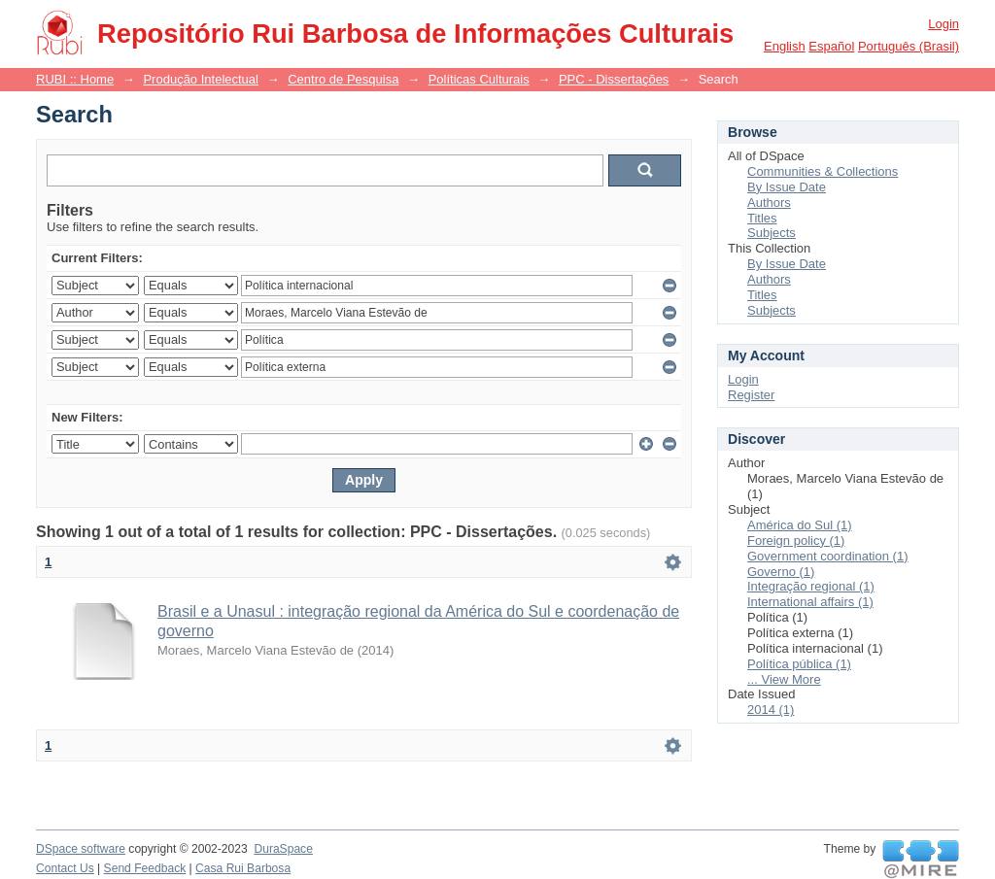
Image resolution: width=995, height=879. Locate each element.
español (831, 46)
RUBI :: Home (75, 79)
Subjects (771, 232)
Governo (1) (780, 571)
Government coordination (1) (827, 556)
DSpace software (80, 849)
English (785, 46)
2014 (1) (770, 709)
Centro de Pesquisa (343, 79)
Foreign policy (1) (795, 540)
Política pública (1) (799, 664)
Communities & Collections (822, 171)
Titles (762, 218)
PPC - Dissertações (614, 79)
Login (943, 24)
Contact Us (65, 868)
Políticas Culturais (479, 79)
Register (751, 395)
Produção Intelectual (200, 79)
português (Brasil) (908, 46)
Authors (769, 202)
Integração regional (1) (811, 586)
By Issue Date (786, 187)
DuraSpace (283, 849)
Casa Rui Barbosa (243, 868)
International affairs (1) (810, 601)
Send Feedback (145, 868)
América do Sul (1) (799, 525)
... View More (784, 679)
